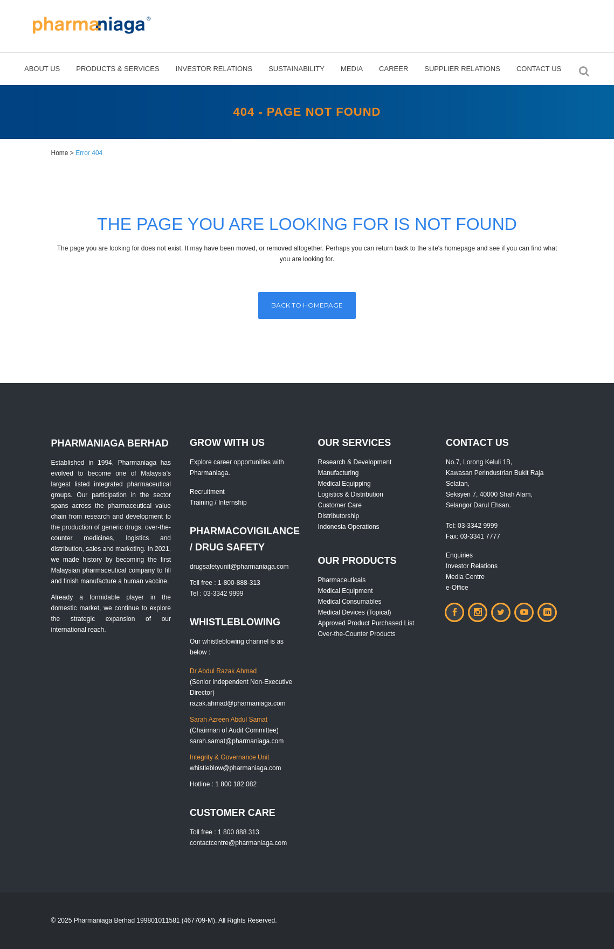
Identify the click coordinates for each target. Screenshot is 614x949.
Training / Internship (218, 502)
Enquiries (459, 555)
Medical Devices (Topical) (354, 612)
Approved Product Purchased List (366, 623)
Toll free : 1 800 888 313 (224, 832)
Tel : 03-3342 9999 (216, 593)
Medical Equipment (345, 591)
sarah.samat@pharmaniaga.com (237, 741)
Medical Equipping (344, 483)
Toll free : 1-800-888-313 (225, 583)
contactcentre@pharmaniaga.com (238, 843)
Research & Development (355, 462)
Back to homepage (307, 305)
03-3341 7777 (480, 536)
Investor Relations (472, 566)
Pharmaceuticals (342, 580)
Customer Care (340, 505)
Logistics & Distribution (350, 494)
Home (59, 153)
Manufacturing (338, 473)
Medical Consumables (350, 601)
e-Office (457, 587)
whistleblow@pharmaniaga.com (235, 768)
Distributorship (339, 516)
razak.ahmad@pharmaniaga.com (238, 703)
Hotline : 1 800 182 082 (223, 784)
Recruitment (207, 492)
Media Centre (465, 577)
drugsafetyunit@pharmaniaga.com (239, 566)
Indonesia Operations (349, 527)
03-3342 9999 (478, 525)
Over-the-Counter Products (357, 634)
